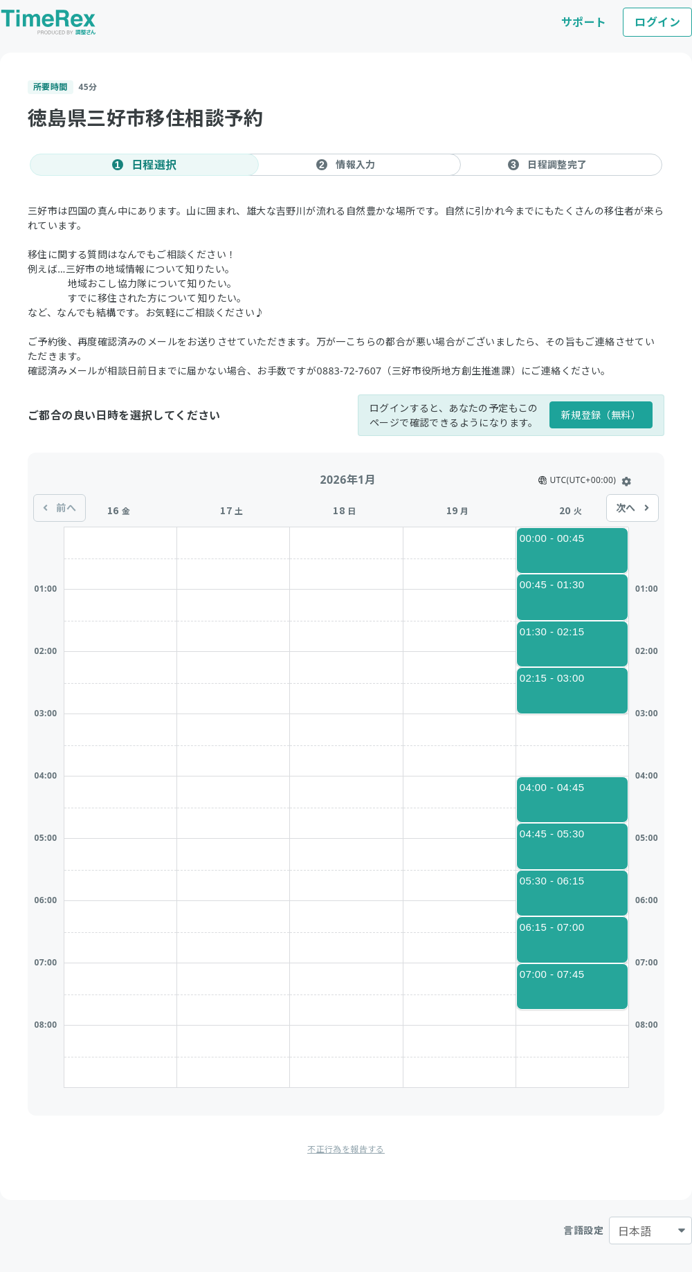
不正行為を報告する (346, 1149)
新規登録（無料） (601, 414)
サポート (584, 22)
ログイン (657, 22)
